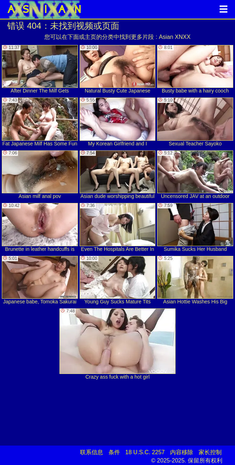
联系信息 (91, 452)
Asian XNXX (175, 37)
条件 (114, 452)
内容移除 (181, 452)
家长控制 (210, 452)
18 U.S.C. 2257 (145, 452)
